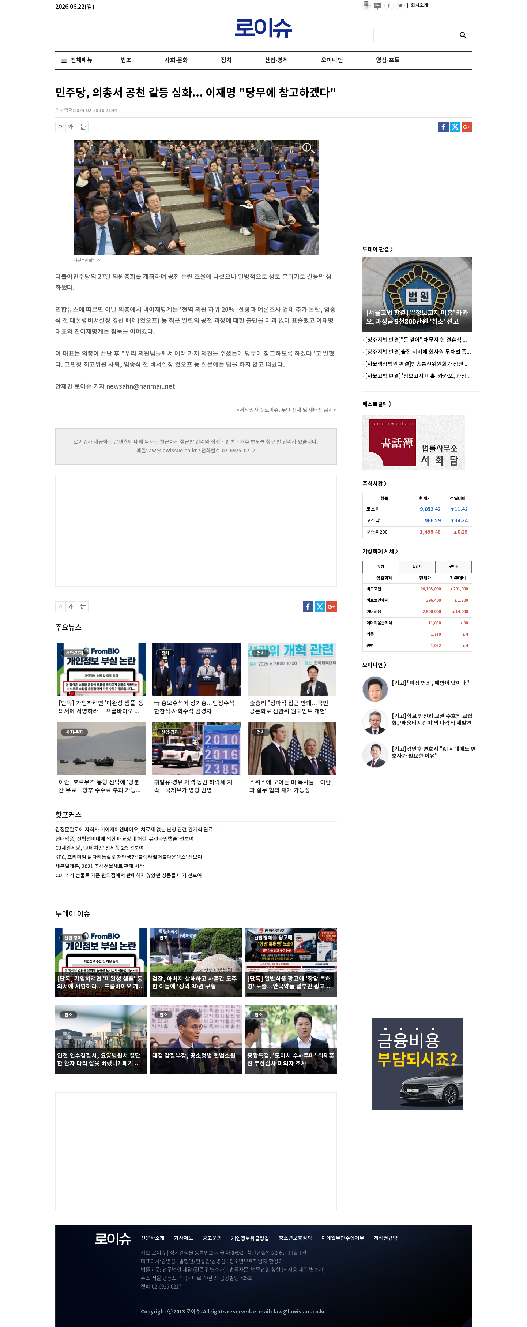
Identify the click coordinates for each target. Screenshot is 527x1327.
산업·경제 (276, 60)
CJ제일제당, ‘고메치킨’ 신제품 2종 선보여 (99, 848)
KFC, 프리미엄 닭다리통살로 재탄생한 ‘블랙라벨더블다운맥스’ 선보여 (128, 857)
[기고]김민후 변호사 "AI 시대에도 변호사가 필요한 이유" (434, 752)
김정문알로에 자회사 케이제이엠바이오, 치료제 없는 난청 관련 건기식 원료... (136, 830)
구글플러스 (467, 127)
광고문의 (212, 1238)
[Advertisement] (128, 530)
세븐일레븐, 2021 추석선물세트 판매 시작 (99, 866)
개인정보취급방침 (250, 1239)
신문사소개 (153, 1238)
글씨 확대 (70, 127)
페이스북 (443, 127)
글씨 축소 (60, 127)
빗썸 (380, 567)
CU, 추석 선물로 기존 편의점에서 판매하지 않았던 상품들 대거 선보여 (128, 875)
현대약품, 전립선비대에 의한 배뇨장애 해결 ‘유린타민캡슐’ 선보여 (124, 839)
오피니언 (332, 60)
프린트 (83, 127)
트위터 (455, 127)
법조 (126, 60)
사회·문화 (176, 60)
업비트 (417, 567)
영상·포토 (387, 60)
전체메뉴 (82, 60)
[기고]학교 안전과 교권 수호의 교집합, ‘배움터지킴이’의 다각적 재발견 (432, 719)
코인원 (454, 567)
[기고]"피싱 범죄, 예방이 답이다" (430, 683)
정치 (226, 60)
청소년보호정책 (295, 1238)
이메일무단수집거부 (342, 1238)
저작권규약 (386, 1238)
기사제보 (183, 1238)
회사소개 (417, 5)
